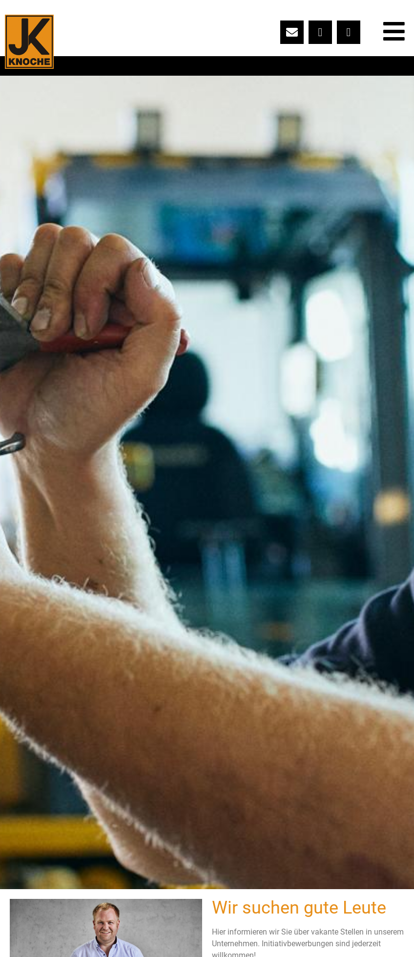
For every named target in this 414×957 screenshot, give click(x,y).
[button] (207, 482)
